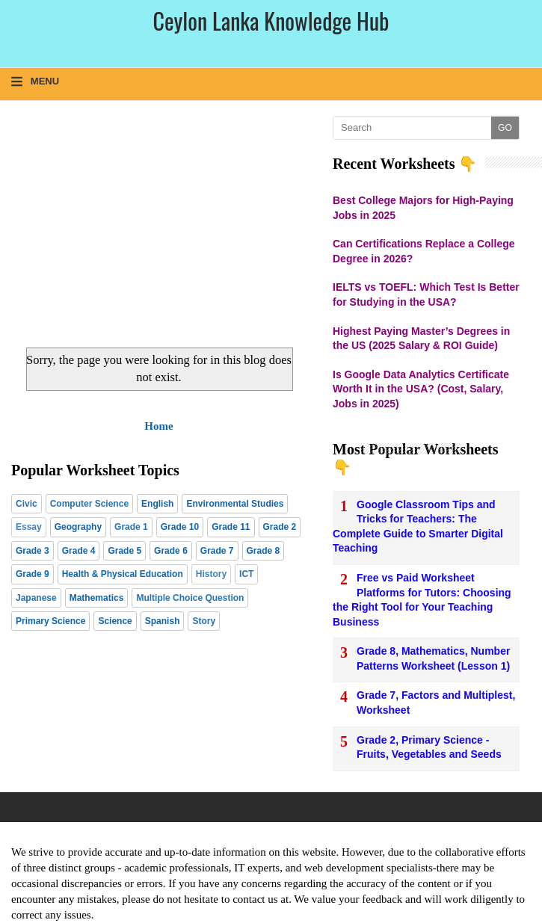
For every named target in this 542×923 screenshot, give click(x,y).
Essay (29, 527)
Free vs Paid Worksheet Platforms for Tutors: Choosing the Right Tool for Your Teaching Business (422, 600)
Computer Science (89, 503)
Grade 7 (217, 551)
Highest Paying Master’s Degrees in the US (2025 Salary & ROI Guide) (421, 338)
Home (158, 426)
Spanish (162, 621)
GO (505, 128)
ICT (246, 574)
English (157, 503)
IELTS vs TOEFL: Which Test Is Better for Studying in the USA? (426, 294)
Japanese (36, 598)
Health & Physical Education (122, 574)
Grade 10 (180, 527)
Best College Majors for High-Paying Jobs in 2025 (423, 207)
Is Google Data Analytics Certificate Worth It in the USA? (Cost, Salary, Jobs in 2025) (421, 389)
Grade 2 (280, 527)
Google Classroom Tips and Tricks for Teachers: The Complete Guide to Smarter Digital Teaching (418, 526)
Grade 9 (32, 574)
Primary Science (50, 621)
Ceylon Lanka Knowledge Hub (271, 20)
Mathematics (97, 598)
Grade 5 (124, 551)
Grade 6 (171, 551)
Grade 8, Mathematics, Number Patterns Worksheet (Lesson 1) (433, 658)
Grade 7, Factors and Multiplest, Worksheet (436, 702)
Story (203, 621)
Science (115, 621)
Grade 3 (32, 551)
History (211, 574)
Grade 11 (231, 527)
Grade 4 (79, 551)
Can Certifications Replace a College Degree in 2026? (424, 251)
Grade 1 (131, 527)
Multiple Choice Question (190, 598)
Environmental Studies (234, 503)
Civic (26, 503)
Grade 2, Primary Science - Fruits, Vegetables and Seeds (429, 747)
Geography (78, 527)
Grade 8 (263, 551)
